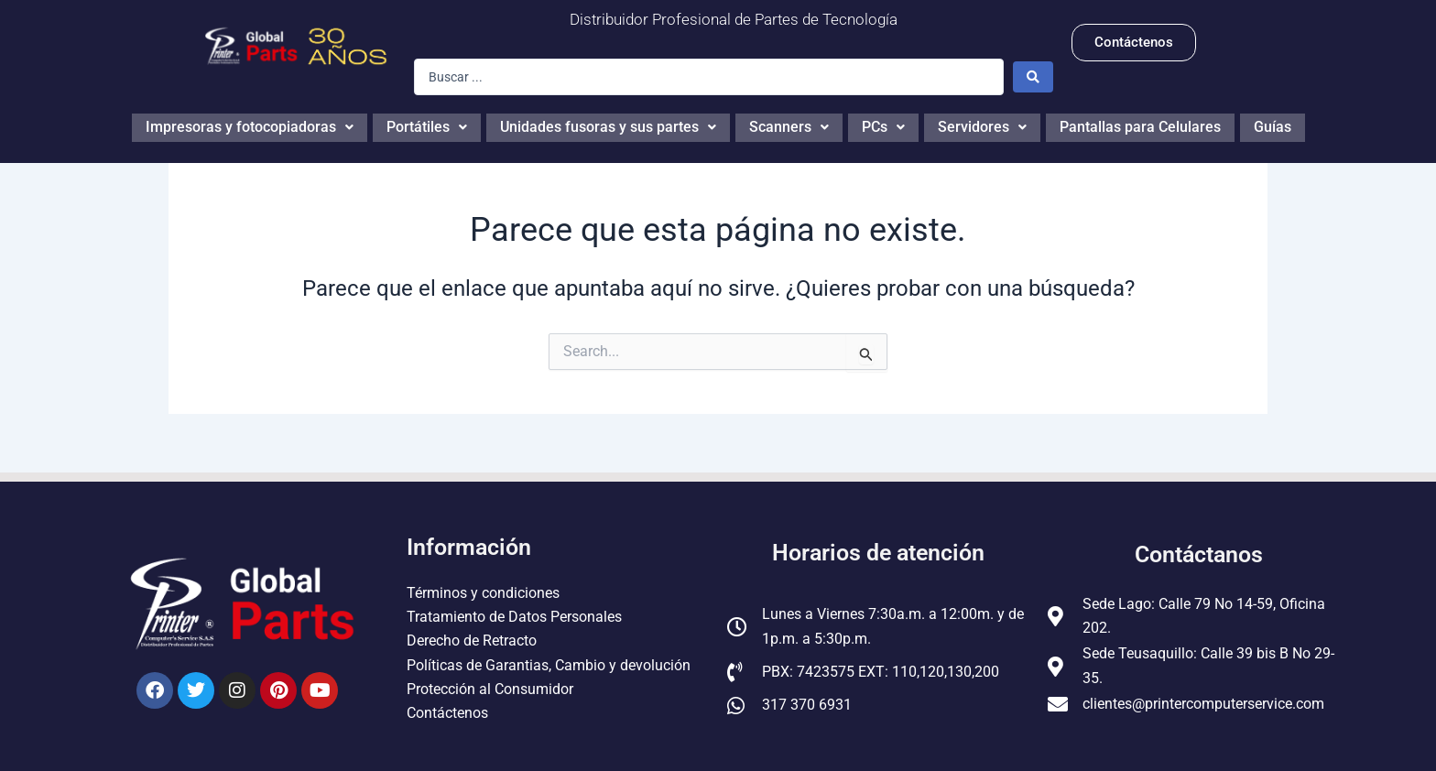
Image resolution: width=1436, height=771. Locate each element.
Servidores (982, 125)
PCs (883, 125)
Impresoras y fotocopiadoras (250, 125)
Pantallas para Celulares (1140, 125)
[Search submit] (1033, 76)
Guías (1272, 125)
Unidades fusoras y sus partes (608, 125)
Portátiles (426, 125)
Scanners (789, 125)
